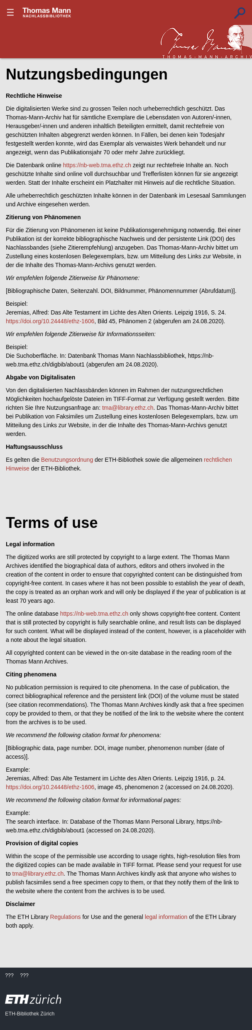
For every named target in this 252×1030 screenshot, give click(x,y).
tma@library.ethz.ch (128, 407)
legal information (166, 917)
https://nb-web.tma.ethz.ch (97, 165)
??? (47, 12)
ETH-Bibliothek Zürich (29, 1014)
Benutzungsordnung (67, 459)
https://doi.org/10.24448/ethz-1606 (50, 321)
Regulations (65, 917)
